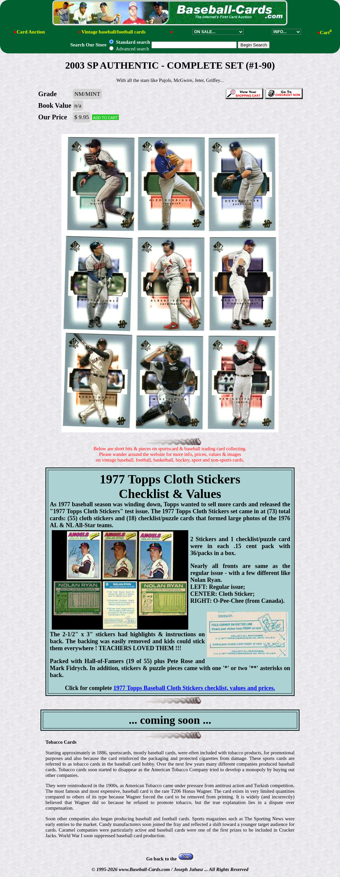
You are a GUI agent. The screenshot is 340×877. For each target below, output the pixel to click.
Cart (326, 32)
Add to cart (105, 117)
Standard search (129, 42)
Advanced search (129, 48)
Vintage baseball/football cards (113, 31)
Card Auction (31, 31)
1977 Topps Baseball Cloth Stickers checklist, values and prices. (194, 688)
